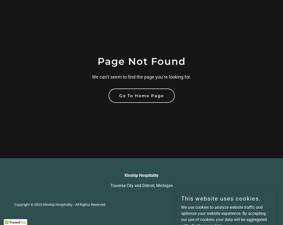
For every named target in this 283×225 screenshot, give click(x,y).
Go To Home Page (141, 95)
